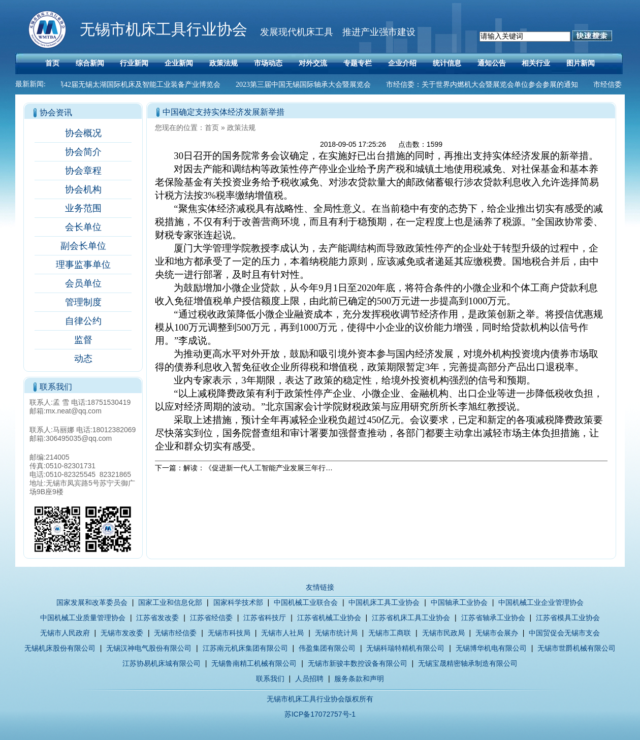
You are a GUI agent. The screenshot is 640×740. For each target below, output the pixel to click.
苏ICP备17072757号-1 (320, 714)
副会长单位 (83, 246)
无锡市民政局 (443, 633)
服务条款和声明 (359, 678)
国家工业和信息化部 (170, 602)
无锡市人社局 (282, 633)
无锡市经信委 (175, 633)
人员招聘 (309, 678)
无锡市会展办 (496, 633)
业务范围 (83, 208)
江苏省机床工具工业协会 (411, 618)
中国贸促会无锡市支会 (564, 633)
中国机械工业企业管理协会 (541, 602)
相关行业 (536, 63)
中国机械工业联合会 (306, 602)
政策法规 (223, 63)
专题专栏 (357, 63)
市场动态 (268, 63)
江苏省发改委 (157, 618)
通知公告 (491, 63)
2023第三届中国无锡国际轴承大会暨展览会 (305, 84)
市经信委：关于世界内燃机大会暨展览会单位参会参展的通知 (484, 84)
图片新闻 (580, 63)
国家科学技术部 (238, 602)
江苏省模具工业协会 (568, 618)
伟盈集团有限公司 (327, 648)
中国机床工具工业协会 (384, 602)
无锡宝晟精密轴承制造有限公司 (468, 663)
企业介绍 (402, 63)
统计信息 (447, 63)
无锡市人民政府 (65, 633)
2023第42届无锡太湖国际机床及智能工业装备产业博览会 (133, 84)
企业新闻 (179, 63)
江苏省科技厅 (264, 618)
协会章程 (83, 171)
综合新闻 (90, 63)
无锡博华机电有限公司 (491, 648)
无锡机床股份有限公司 (59, 648)
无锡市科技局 (229, 633)
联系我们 (270, 678)
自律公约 (83, 321)
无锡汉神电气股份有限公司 (148, 648)
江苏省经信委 (211, 618)
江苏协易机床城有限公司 (161, 663)
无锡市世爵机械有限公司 (576, 648)
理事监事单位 (83, 265)
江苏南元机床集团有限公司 (245, 648)
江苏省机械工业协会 (329, 618)
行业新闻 (134, 63)
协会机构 (83, 189)
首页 (52, 63)
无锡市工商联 (389, 633)
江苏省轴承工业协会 (493, 618)
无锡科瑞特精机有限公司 (405, 648)
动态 (83, 358)
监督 (83, 340)
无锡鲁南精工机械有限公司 (254, 663)
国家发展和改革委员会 (91, 602)
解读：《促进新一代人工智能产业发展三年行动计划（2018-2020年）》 (296, 468)
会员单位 (83, 283)
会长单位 (83, 227)
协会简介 (83, 152)
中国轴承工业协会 (459, 602)
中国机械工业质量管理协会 (82, 618)
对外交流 (313, 63)
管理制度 (83, 302)
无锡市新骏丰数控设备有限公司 (357, 663)
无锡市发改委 (122, 633)
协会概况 (83, 133)
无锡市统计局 (336, 633)
